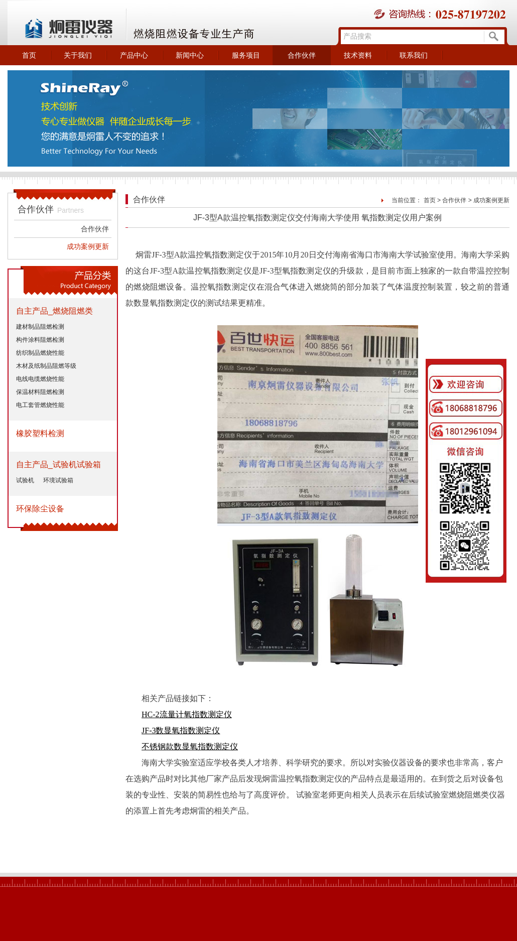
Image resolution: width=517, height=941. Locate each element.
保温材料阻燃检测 (40, 391)
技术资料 (358, 55)
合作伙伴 (302, 55)
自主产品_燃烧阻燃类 (54, 311)
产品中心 (134, 55)
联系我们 (414, 55)
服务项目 (246, 55)
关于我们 (78, 55)
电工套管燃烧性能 (40, 405)
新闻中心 (190, 55)
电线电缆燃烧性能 (40, 378)
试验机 (25, 480)
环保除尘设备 (40, 508)
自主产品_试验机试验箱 (58, 464)
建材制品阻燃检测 (40, 326)
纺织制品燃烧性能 (40, 352)
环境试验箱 (58, 480)
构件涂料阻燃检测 (40, 339)
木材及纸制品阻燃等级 (46, 365)
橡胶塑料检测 (40, 433)
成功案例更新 (88, 246)
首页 (29, 55)
